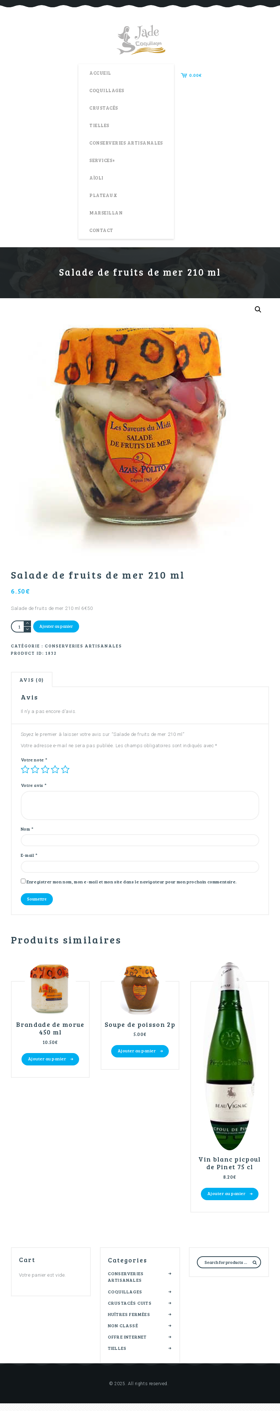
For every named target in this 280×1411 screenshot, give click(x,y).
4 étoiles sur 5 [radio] (55, 773)
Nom (27, 832)
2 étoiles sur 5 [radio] (35, 773)
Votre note (34, 763)
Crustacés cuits (130, 1310)
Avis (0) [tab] (34, 682)
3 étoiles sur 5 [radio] (45, 773)
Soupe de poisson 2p (139, 1034)
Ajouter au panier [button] (47, 1065)
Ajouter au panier (57, 627)
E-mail (29, 860)
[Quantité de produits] (21, 626)
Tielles (117, 1356)
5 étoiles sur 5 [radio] (65, 773)
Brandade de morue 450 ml (50, 1034)
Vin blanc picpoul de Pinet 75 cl (229, 1169)
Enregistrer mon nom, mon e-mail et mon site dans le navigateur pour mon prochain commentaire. (132, 887)
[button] (257, 309)
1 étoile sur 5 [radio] (25, 773)
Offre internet (127, 1344)
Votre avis (34, 789)
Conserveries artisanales (83, 647)
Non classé (123, 1333)
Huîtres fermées (129, 1322)
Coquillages (125, 1299)
